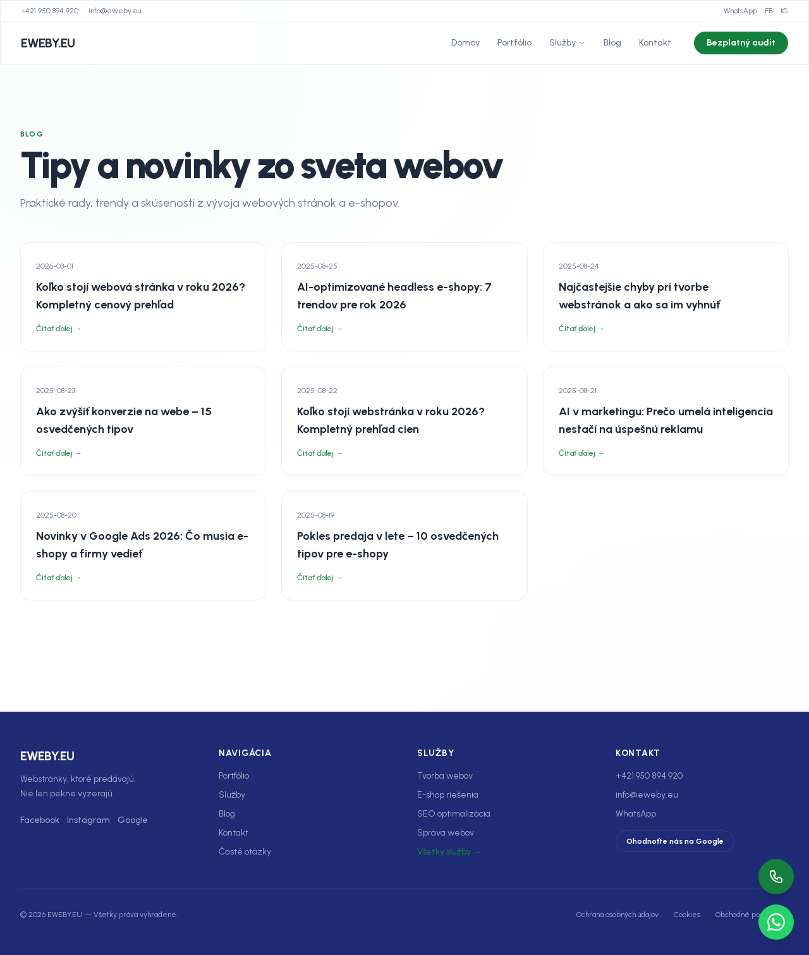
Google (133, 820)
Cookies (687, 914)
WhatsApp (740, 10)
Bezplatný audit (741, 42)
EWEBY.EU (48, 43)
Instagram (88, 820)
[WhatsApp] (776, 922)
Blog (612, 42)
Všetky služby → (449, 851)
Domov (465, 42)
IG (784, 10)
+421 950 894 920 (49, 10)
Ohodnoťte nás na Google (675, 841)
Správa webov (445, 832)
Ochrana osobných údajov (617, 914)
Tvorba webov (445, 775)
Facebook (39, 820)
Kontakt (655, 42)
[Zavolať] (776, 876)
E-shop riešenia (447, 794)
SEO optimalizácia (453, 813)
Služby (567, 42)
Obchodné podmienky (752, 914)
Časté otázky (245, 851)
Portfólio (514, 42)
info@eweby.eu (114, 10)
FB (769, 10)
